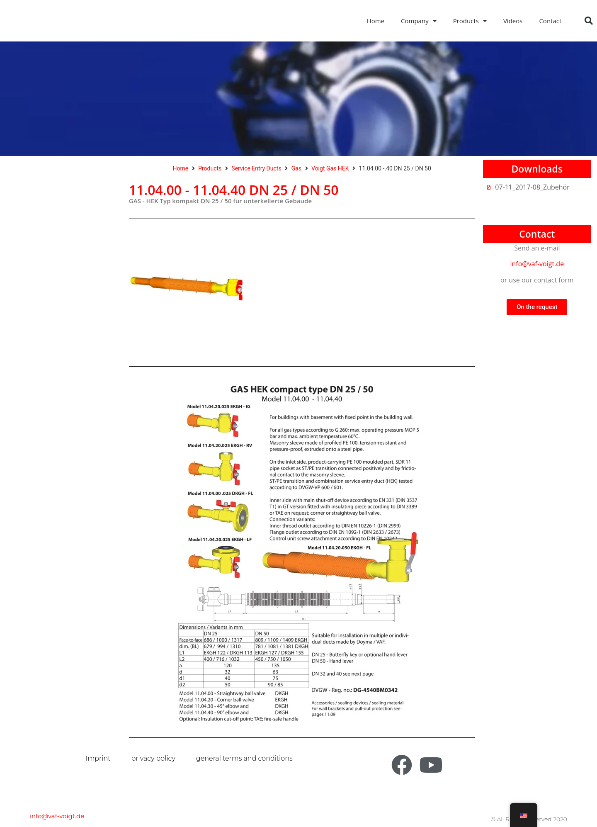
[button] (588, 20)
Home (375, 21)
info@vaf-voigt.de (537, 265)
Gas (296, 170)
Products (470, 21)
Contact (550, 21)
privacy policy (153, 758)
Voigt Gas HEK (330, 170)
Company (419, 21)
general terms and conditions (244, 758)
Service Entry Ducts (256, 170)
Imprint (98, 758)
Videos (513, 21)
